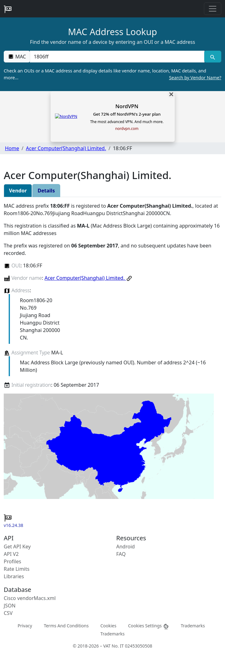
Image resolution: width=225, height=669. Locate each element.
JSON (10, 605)
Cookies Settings (148, 626)
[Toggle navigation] (212, 8)
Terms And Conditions (66, 626)
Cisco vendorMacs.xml (30, 598)
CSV (8, 613)
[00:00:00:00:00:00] (117, 56)
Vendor (18, 190)
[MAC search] (212, 56)
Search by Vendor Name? (195, 78)
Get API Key (17, 546)
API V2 (11, 554)
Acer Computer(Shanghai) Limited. (66, 148)
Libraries (14, 576)
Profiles (12, 561)
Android (125, 546)
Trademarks (193, 626)
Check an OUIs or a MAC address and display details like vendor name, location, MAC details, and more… (112, 74)
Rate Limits (16, 568)
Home (12, 148)
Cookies (108, 626)
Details (46, 190)
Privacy (25, 626)
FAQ (121, 554)
